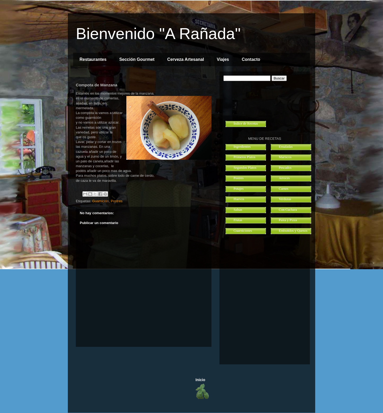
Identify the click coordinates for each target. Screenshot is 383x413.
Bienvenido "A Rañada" (158, 34)
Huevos (239, 199)
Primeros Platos (244, 157)
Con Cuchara (288, 210)
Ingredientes (242, 147)
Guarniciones (243, 231)
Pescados (285, 168)
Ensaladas (286, 147)
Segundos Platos (245, 168)
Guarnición (100, 201)
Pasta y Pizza (288, 220)
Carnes (283, 189)
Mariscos (285, 157)
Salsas (238, 210)
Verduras (285, 199)
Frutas (238, 220)
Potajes (239, 189)
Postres (117, 201)
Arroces (284, 178)
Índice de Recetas (246, 123)
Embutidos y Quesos (293, 231)
